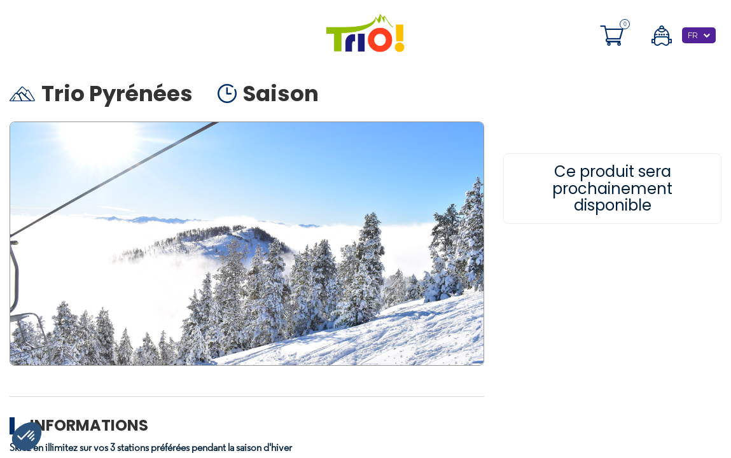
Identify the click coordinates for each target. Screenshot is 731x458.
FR (693, 35)
